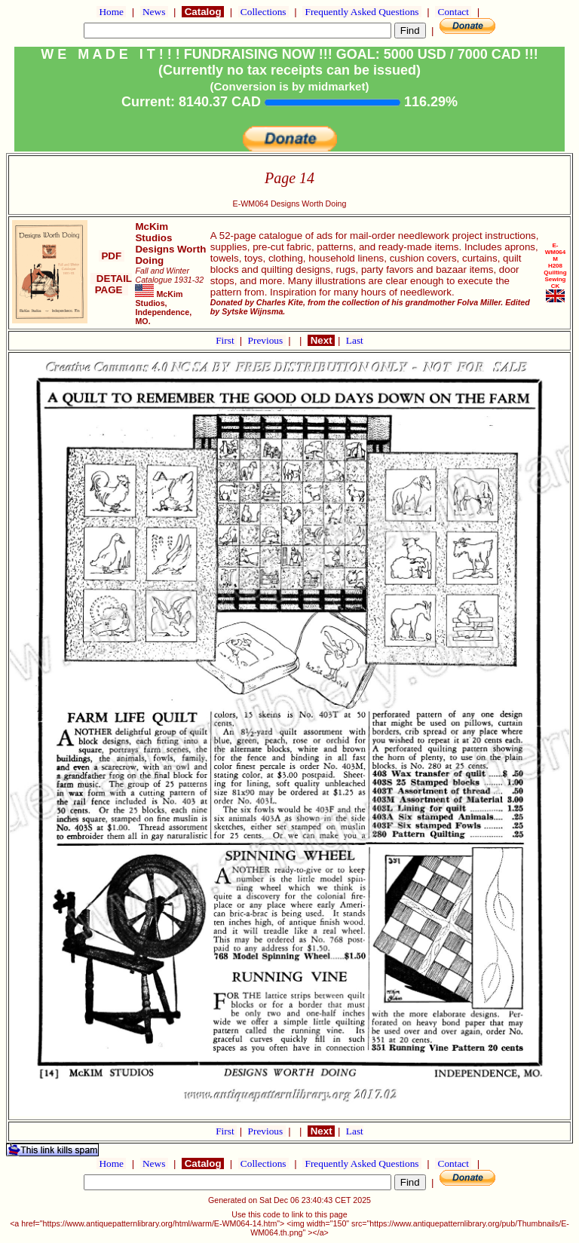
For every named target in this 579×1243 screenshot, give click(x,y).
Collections (263, 11)
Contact (453, 11)
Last (354, 340)
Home (111, 11)
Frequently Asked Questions (361, 11)
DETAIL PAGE (111, 284)
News (154, 11)
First (226, 340)
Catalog (203, 11)
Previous (267, 340)
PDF (111, 256)
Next (321, 340)
